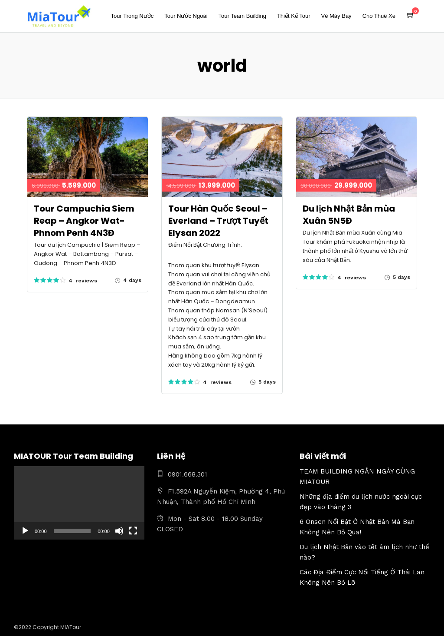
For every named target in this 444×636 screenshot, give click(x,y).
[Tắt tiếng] (119, 531)
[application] (79, 503)
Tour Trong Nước (132, 16)
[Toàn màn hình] (133, 531)
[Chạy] (25, 531)
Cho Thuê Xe (378, 16)
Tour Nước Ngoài (185, 16)
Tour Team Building (242, 16)
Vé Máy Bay (336, 16)
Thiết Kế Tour (293, 16)
